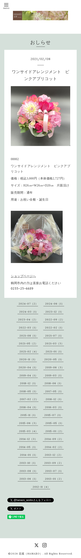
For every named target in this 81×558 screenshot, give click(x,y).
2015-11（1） (28, 415)
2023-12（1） (54, 311)
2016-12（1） (54, 399)
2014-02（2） (54, 447)
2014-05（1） (28, 447)
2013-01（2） (54, 478)
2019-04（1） (28, 375)
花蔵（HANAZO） (31, 553)
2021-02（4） (28, 351)
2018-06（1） (53, 383)
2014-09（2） (54, 439)
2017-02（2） (29, 399)
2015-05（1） (54, 423)
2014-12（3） (28, 439)
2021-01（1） (54, 351)
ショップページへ (23, 276)
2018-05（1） (28, 391)
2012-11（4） (41, 486)
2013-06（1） (28, 478)
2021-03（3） (54, 343)
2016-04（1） (28, 407)
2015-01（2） (54, 431)
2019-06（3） (54, 367)
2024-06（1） (54, 303)
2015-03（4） (28, 431)
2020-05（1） (54, 359)
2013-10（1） (28, 462)
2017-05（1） (54, 391)
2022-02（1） (54, 327)
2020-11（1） (28, 359)
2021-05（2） (28, 343)
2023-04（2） (28, 319)
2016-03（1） (54, 407)
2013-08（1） (28, 471)
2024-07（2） (28, 303)
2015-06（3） (28, 423)
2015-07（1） (53, 415)
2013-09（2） (53, 462)
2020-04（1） (28, 367)
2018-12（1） (28, 383)
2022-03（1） (28, 327)
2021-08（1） (28, 335)
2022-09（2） (55, 319)
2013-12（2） (54, 454)
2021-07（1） (54, 335)
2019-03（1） (54, 375)
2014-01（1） (29, 454)
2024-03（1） (28, 311)
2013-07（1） (54, 471)
